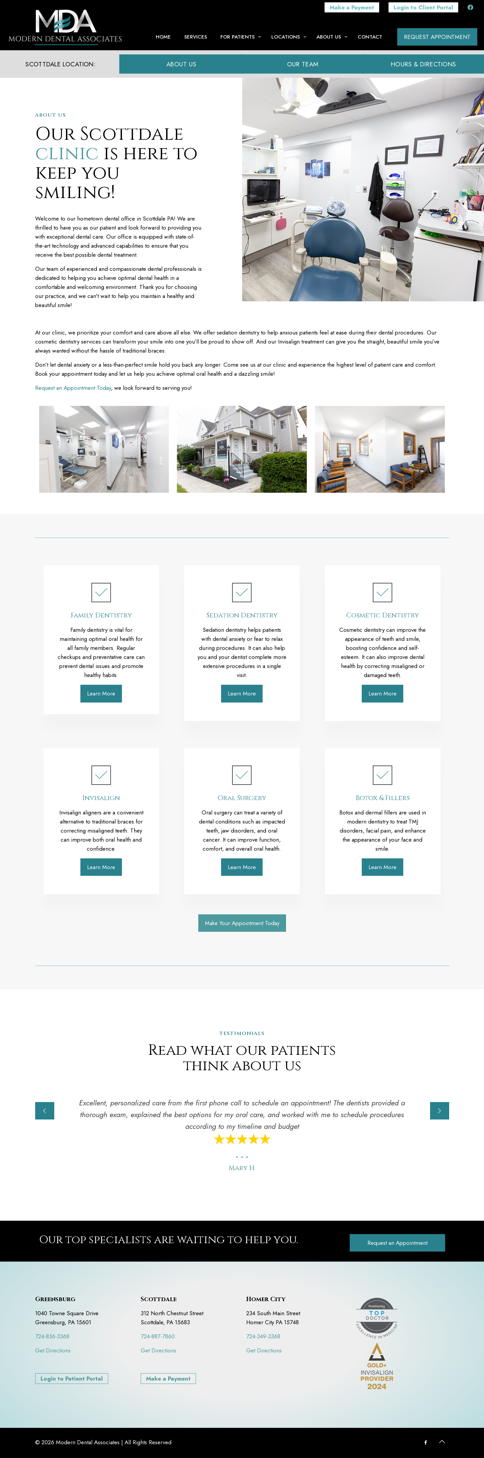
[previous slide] (44, 1110)
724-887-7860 (158, 1336)
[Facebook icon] (425, 1442)
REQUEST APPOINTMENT (437, 37)
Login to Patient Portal (72, 1379)
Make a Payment (168, 1379)
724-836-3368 (52, 1336)
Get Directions (53, 1350)
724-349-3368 (263, 1336)
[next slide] (439, 1110)
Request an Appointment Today (73, 388)
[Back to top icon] (442, 1442)
